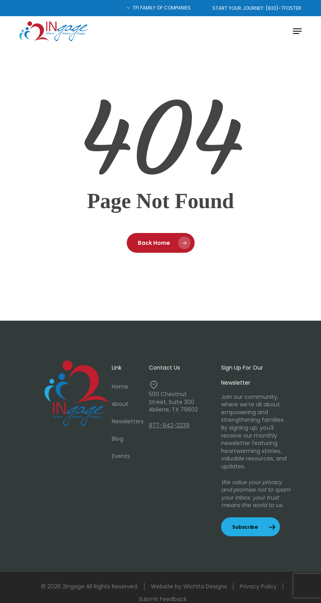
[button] (297, 31)
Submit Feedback (163, 599)
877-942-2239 (169, 425)
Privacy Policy (258, 586)
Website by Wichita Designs (189, 586)
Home (120, 387)
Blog (117, 439)
